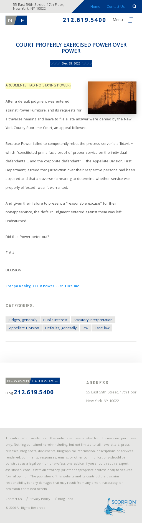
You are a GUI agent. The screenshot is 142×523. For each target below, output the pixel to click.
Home (95, 7)
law (85, 328)
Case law (102, 328)
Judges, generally (23, 320)
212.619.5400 (84, 21)
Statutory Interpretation (93, 320)
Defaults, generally (61, 328)
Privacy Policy (39, 499)
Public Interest (55, 320)
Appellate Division (24, 328)
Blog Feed (65, 499)
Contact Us (116, 7)
